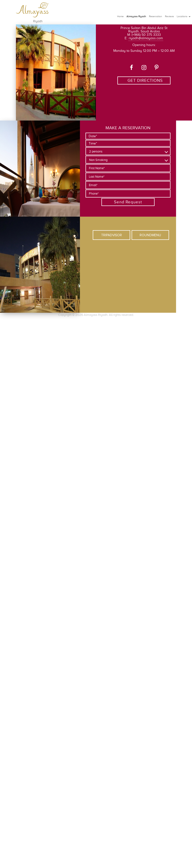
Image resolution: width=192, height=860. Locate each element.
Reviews (169, 16)
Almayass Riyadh (136, 16)
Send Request (128, 202)
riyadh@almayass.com (146, 38)
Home (120, 16)
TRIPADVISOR (111, 235)
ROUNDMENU (150, 235)
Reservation (155, 16)
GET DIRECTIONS (145, 80)
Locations (184, 16)
